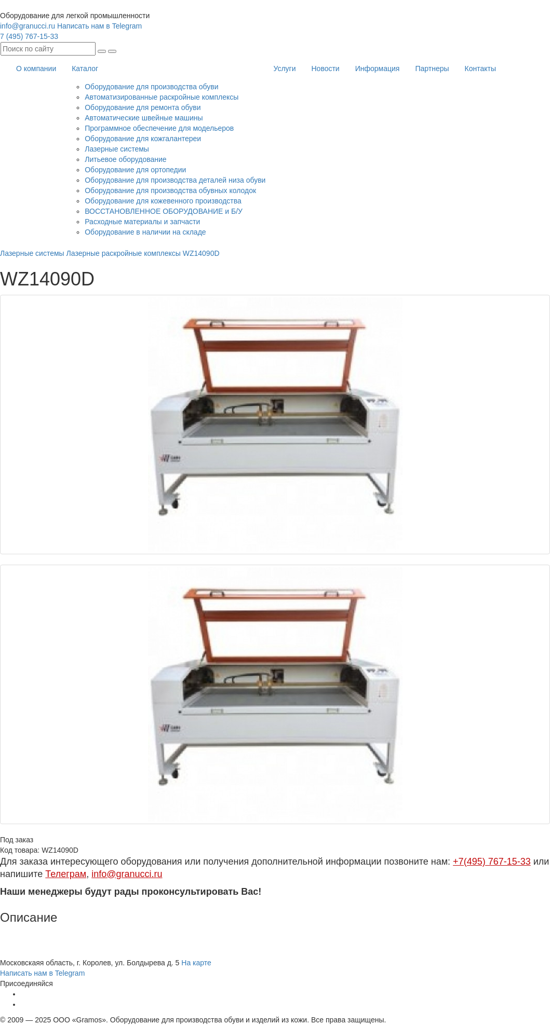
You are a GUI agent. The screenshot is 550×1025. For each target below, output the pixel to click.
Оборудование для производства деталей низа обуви (175, 180)
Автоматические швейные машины (144, 118)
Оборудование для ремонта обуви (142, 107)
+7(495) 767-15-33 (492, 861)
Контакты (480, 68)
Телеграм (65, 874)
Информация (377, 68)
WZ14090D (201, 253)
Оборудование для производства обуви (151, 87)
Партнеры (432, 68)
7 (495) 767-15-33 (29, 36)
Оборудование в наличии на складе (145, 232)
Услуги (284, 68)
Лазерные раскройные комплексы (123, 253)
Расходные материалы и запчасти (142, 221)
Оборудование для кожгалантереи (143, 138)
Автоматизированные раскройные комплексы (161, 97)
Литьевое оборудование (125, 159)
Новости (325, 68)
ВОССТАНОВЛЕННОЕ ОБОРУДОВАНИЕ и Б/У (164, 211)
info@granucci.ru (27, 26)
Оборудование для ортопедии (135, 170)
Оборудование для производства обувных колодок (170, 190)
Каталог (85, 68)
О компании (36, 68)
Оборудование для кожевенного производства (163, 201)
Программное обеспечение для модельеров (159, 128)
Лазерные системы (117, 149)
